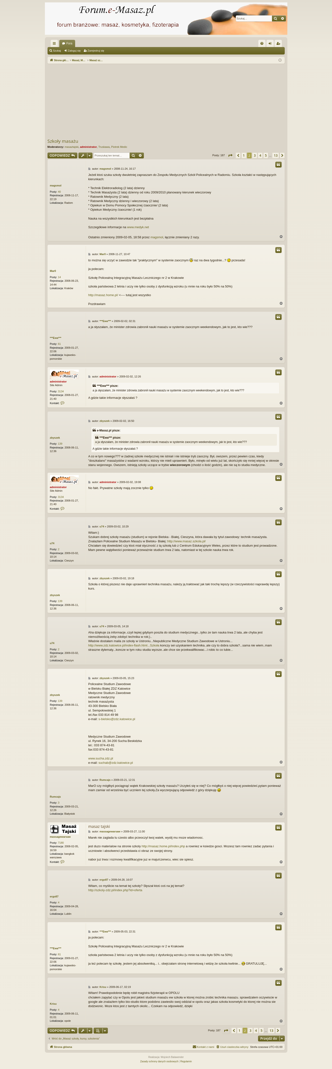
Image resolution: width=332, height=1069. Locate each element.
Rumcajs (55, 796)
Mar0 (53, 270)
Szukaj (57, 50)
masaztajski (71, 146)
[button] (230, 155)
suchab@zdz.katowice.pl (115, 762)
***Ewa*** (55, 337)
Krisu (53, 1003)
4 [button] (260, 155)
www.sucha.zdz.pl (100, 758)
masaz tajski (99, 826)
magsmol (55, 185)
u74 (52, 543)
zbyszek (55, 437)
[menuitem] (262, 43)
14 (59, 277)
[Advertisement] (166, 100)
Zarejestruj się (96, 50)
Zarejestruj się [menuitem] (279, 44)
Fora (69, 43)
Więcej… (55, 44)
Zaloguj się (74, 50)
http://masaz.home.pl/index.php (163, 846)
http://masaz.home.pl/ (103, 295)
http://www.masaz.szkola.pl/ (186, 541)
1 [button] (244, 155)
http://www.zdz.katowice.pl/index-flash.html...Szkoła (123, 645)
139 (60, 443)
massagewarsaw (60, 836)
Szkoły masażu (63, 141)
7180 (61, 842)
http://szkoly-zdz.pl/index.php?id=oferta (115, 890)
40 (59, 191)
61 (59, 343)
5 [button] (266, 155)
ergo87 (54, 896)
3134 (61, 391)
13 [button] (276, 155)
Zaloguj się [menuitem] (270, 44)
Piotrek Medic (119, 146)
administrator (88, 146)
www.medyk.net (138, 227)
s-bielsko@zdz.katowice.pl (116, 719)
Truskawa (104, 146)
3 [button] (255, 155)
